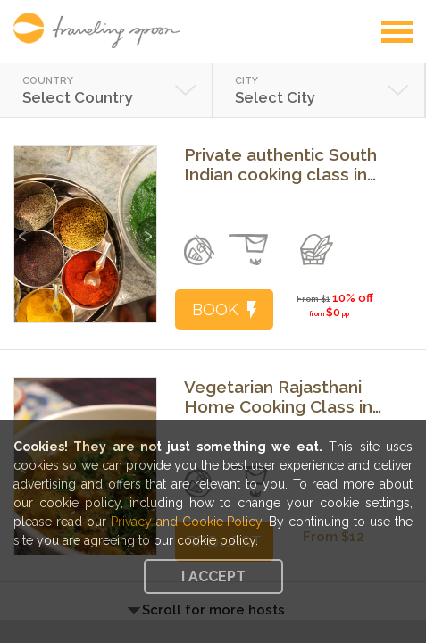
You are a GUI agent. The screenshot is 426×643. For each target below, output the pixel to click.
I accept (213, 576)
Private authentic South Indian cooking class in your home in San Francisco (280, 164)
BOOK (224, 309)
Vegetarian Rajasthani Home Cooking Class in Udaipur (278, 396)
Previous (24, 227)
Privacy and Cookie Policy (187, 521)
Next (146, 227)
